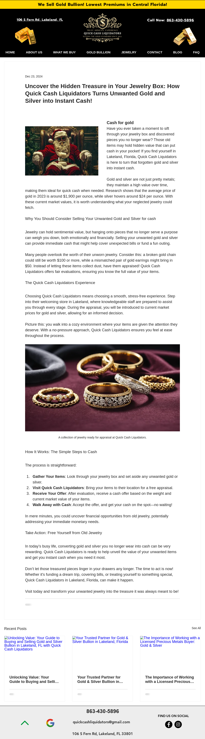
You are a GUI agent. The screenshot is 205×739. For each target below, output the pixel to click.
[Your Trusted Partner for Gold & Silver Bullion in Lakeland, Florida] (102, 653)
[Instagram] (178, 724)
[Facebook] (168, 724)
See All (196, 628)
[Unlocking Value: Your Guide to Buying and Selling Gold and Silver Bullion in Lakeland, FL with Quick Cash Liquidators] (34, 653)
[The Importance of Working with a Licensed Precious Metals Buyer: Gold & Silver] (170, 653)
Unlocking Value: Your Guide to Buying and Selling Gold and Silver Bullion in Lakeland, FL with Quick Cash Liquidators (34, 679)
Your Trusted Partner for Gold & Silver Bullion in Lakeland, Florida (99, 679)
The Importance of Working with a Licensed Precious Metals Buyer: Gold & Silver (170, 679)
